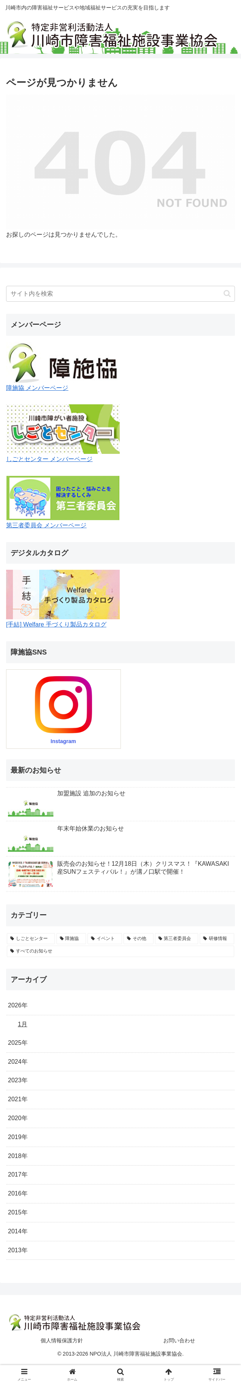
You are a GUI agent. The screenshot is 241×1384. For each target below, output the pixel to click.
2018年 (18, 1156)
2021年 (18, 1099)
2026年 (18, 1005)
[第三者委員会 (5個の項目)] (177, 938)
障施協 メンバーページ (37, 388)
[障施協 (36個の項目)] (71, 938)
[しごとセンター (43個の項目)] (31, 938)
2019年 (18, 1137)
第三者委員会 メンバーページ (46, 525)
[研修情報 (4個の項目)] (217, 938)
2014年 (18, 1231)
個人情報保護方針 (62, 1340)
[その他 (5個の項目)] (138, 938)
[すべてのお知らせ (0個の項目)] (120, 951)
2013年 (18, 1250)
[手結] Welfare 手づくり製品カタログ (56, 624)
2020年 (18, 1118)
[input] (120, 294)
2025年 (18, 1043)
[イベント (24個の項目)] (105, 938)
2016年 (18, 1193)
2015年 (18, 1212)
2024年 (18, 1061)
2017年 (18, 1174)
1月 (22, 1024)
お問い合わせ (179, 1340)
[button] (227, 293)
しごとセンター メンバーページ (49, 459)
